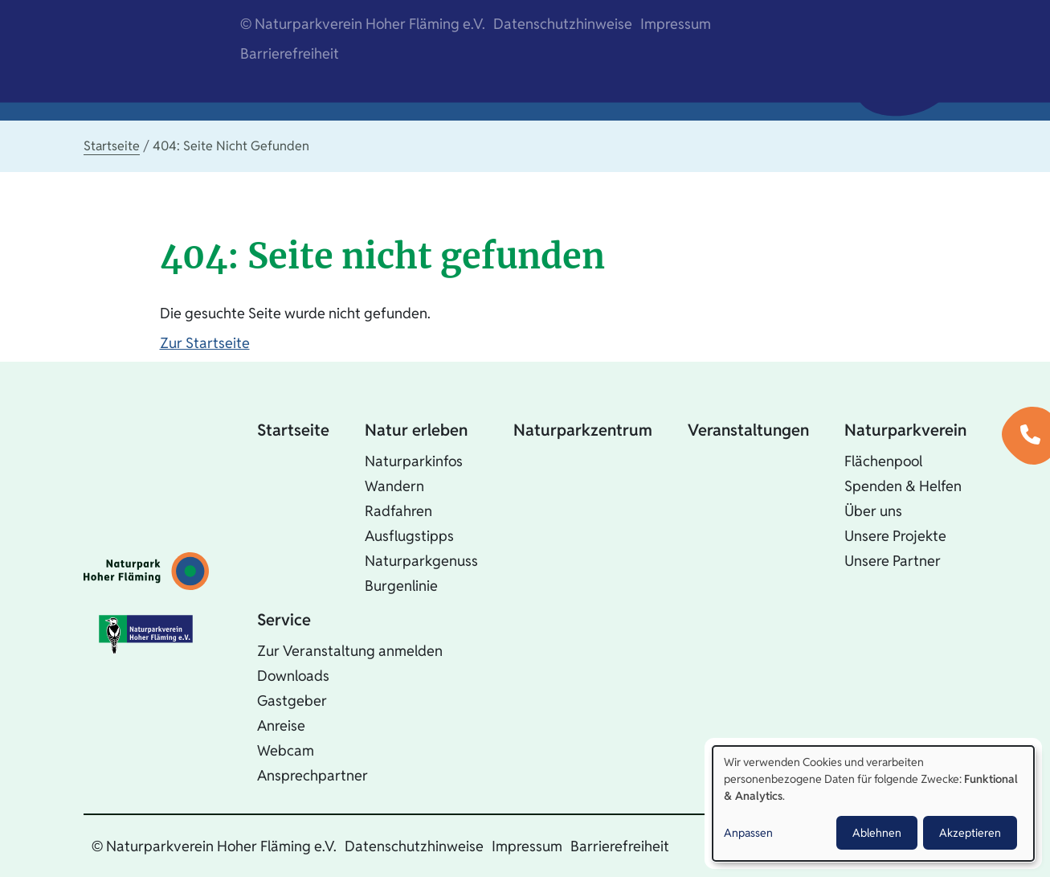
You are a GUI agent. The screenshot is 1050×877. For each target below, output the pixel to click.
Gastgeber (292, 700)
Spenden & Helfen (903, 486)
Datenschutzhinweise (562, 23)
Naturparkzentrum (582, 430)
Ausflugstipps (409, 536)
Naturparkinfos (414, 461)
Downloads (293, 675)
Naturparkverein (905, 430)
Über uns (873, 511)
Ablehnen (876, 833)
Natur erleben (416, 430)
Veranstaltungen (748, 430)
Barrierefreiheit (289, 53)
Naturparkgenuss (421, 560)
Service (284, 619)
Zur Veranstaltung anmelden (350, 650)
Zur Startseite (205, 343)
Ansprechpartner (312, 775)
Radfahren (398, 511)
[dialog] (873, 803)
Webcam (285, 750)
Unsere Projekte (895, 536)
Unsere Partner (892, 560)
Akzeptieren (970, 833)
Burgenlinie (401, 585)
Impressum (675, 23)
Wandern (394, 486)
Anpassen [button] (748, 833)
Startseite (112, 145)
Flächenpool (883, 461)
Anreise (281, 725)
